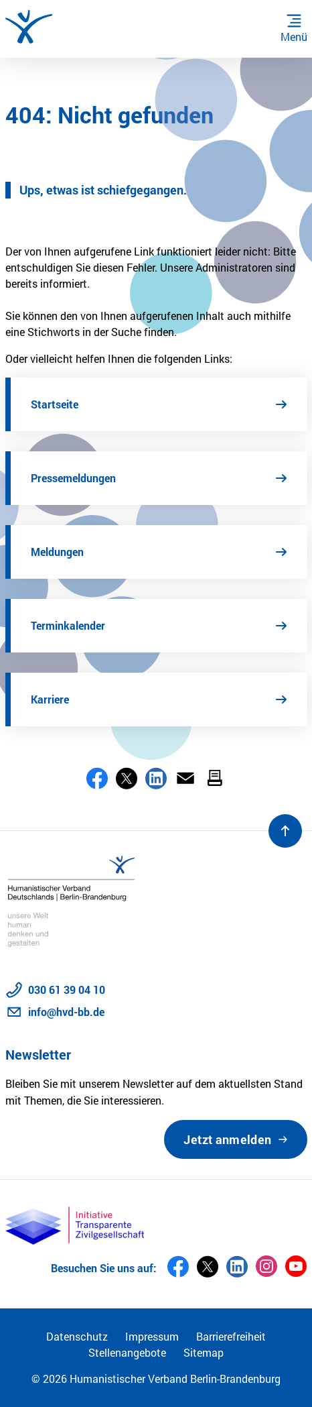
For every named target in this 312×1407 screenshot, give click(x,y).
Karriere (50, 699)
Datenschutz (77, 1336)
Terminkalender (68, 625)
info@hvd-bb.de (66, 1012)
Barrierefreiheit (231, 1336)
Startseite (54, 404)
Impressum (152, 1336)
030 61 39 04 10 (66, 989)
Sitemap (203, 1352)
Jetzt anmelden (227, 1139)
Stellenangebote (127, 1352)
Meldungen (57, 552)
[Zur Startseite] (28, 27)
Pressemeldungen (73, 478)
